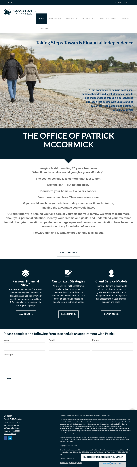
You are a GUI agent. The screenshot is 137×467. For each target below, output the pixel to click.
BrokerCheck (106, 414)
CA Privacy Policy (76, 461)
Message (8, 353)
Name (6, 339)
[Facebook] (11, 2)
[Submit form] (9, 377)
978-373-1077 (122, 2)
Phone (95, 339)
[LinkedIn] (8, 2)
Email (52, 339)
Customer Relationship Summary (103, 456)
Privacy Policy (64, 461)
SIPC (83, 450)
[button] (54, 14)
